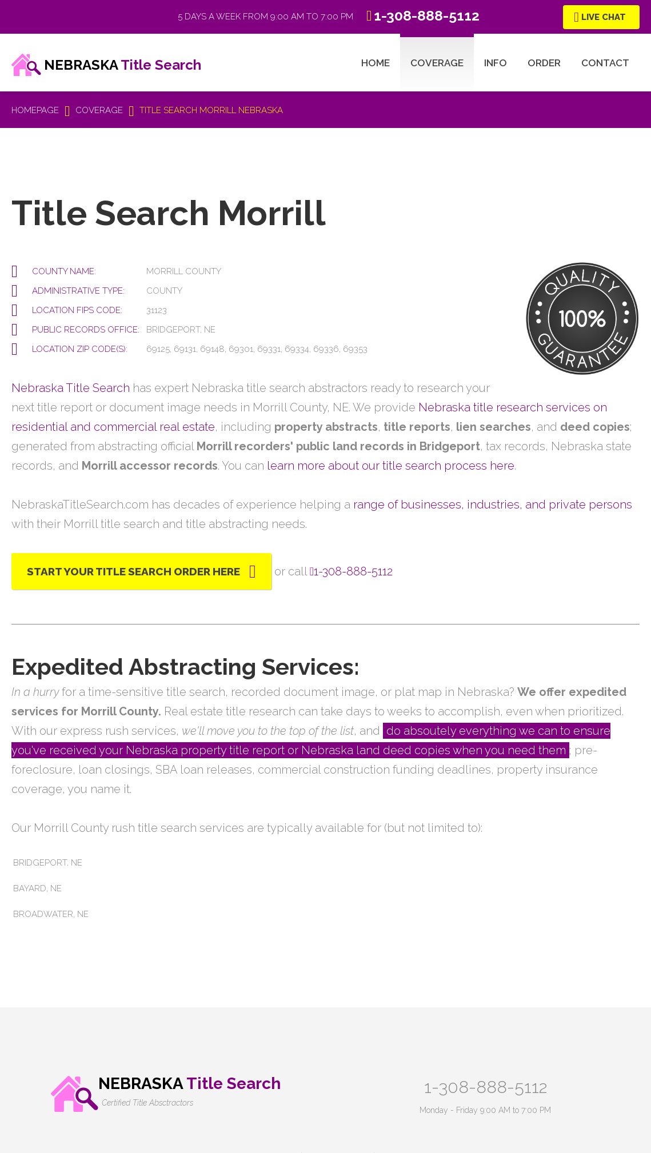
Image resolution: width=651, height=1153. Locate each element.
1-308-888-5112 (485, 1087)
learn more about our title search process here (390, 466)
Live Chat (603, 17)
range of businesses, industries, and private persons (492, 504)
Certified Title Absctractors (147, 1102)
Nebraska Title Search (70, 388)
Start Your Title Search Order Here (133, 571)
